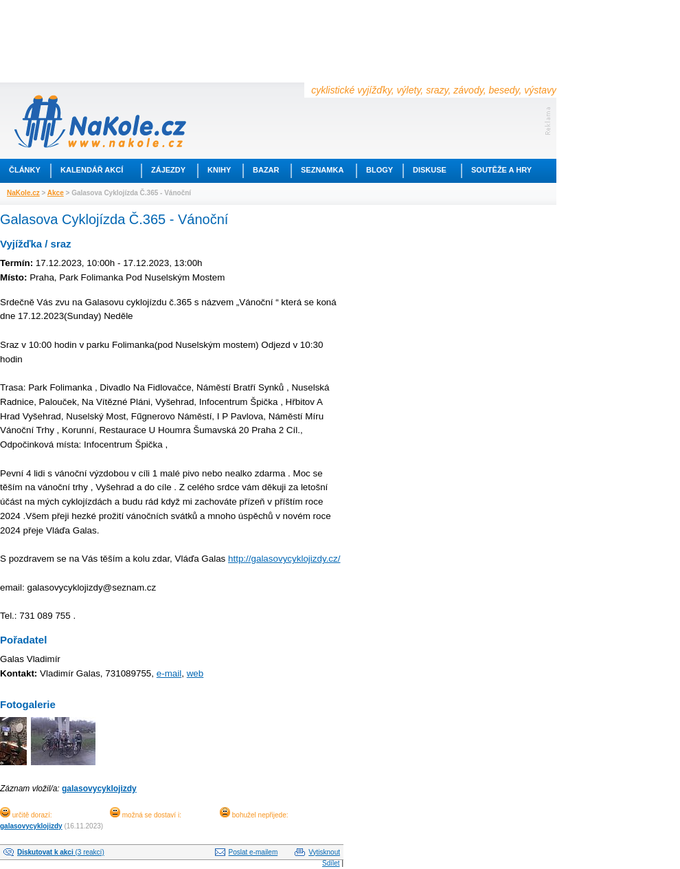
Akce (55, 193)
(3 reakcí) (60, 852)
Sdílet (331, 863)
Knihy (219, 170)
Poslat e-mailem (253, 852)
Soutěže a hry (501, 170)
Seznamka (322, 170)
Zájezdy (168, 170)
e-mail (169, 673)
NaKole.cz (23, 193)
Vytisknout (324, 852)
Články (25, 170)
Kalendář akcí (91, 170)
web (195, 673)
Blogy (379, 170)
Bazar (266, 170)
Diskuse (429, 170)
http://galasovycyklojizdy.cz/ (284, 558)
